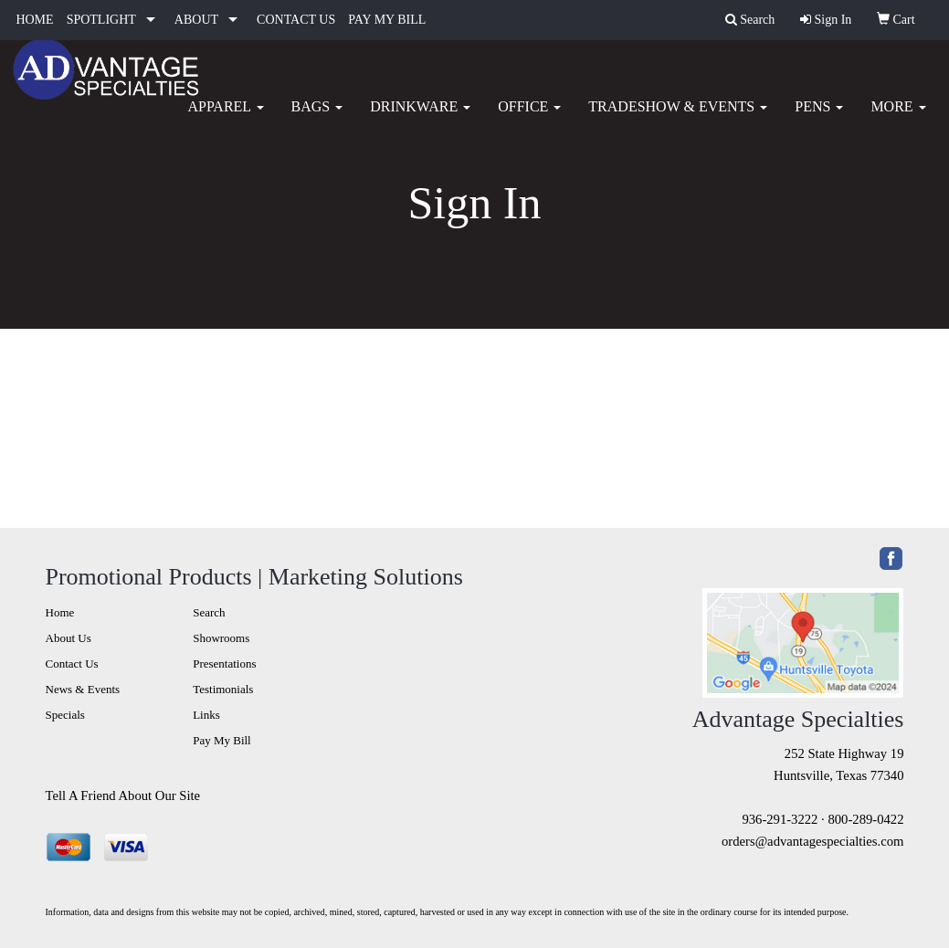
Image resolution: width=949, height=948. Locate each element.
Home (60, 612)
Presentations (224, 663)
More (897, 118)
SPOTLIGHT (101, 19)
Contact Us (72, 663)
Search (209, 612)
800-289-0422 (865, 819)
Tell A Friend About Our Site (123, 795)
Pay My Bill (222, 740)
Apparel (225, 118)
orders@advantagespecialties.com (812, 841)
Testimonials (223, 689)
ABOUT (196, 19)
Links (206, 715)
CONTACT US (296, 19)
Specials (65, 715)
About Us (68, 638)
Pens (819, 118)
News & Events (83, 689)
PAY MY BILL (387, 19)
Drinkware (420, 118)
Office (529, 118)
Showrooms (221, 638)
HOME (34, 19)
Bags (317, 118)
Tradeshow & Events (677, 118)
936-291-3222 (779, 819)
